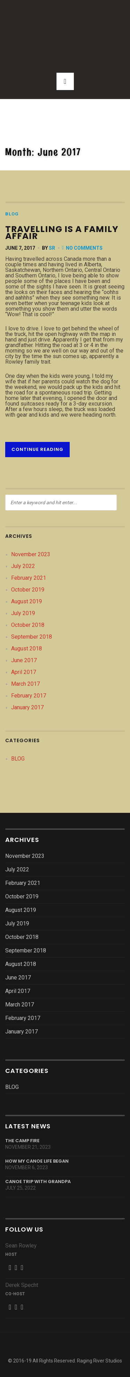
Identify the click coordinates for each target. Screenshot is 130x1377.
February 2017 (28, 695)
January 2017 (27, 707)
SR (52, 248)
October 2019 (27, 589)
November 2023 (30, 554)
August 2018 (26, 648)
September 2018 (31, 636)
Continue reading (37, 449)
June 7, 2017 (20, 248)
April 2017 (23, 672)
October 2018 (27, 625)
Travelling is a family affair (62, 232)
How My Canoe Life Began (37, 1161)
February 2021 (28, 578)
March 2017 (25, 684)
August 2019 (26, 601)
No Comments (84, 248)
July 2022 (23, 566)
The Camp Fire (22, 1140)
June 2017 (24, 660)
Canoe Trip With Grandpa (38, 1181)
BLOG (12, 213)
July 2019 (23, 613)
